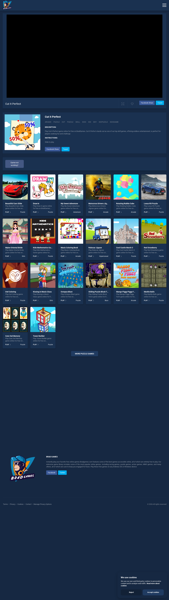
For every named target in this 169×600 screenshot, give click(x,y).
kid (89, 122)
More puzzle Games (84, 443)
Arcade (48, 122)
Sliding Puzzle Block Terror (99, 381)
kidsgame (114, 122)
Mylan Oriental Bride (14, 337)
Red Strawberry (150, 337)
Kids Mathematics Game (43, 337)
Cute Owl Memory (12, 425)
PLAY (7, 301)
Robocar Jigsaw (95, 337)
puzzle (70, 122)
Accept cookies (153, 592)
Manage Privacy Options (42, 593)
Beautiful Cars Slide (13, 293)
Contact (28, 593)
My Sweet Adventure (69, 293)
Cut (63, 122)
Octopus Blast (66, 381)
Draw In (36, 293)
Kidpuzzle (103, 122)
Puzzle (56, 122)
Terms (5, 593)
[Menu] (164, 5)
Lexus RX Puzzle (151, 293)
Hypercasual (103, 345)
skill (78, 122)
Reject (131, 592)
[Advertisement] (104, 165)
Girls (23, 345)
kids (84, 122)
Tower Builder (39, 425)
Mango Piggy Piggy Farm (126, 381)
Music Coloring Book (69, 337)
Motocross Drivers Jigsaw (99, 293)
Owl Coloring (10, 381)
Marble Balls (149, 381)
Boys (106, 390)
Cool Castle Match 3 (124, 337)
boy (95, 122)
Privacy (13, 593)
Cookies (20, 593)
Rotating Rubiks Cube (125, 293)
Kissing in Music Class (42, 381)
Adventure (77, 301)
